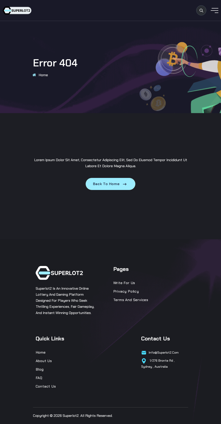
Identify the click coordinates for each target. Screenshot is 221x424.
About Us (44, 361)
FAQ (39, 377)
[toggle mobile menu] (214, 10)
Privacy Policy (126, 291)
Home (43, 75)
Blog (40, 369)
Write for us (124, 283)
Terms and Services (130, 299)
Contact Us (46, 386)
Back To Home (110, 184)
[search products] (201, 10)
